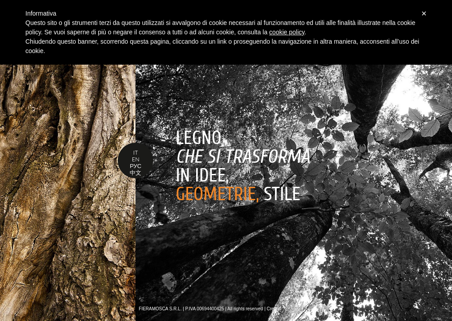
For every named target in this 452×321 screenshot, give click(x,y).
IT (135, 152)
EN (136, 159)
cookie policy (286, 32)
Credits (274, 308)
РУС (135, 165)
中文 (135, 172)
